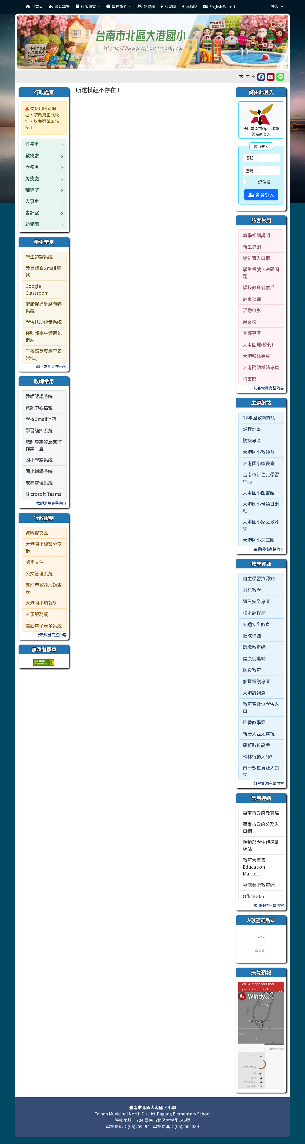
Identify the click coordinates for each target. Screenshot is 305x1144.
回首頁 (34, 6)
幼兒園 (168, 6)
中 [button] (248, 76)
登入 (277, 6)
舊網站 (189, 6)
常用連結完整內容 (269, 905)
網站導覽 (59, 6)
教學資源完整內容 (269, 783)
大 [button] (241, 76)
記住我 (264, 182)
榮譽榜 (146, 6)
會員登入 (261, 194)
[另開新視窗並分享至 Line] (280, 77)
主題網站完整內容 (269, 549)
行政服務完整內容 (51, 634)
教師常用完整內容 (51, 503)
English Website (220, 6)
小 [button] (253, 76)
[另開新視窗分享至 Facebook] (261, 77)
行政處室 (88, 6)
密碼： (251, 171)
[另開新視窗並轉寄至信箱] (270, 77)
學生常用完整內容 (51, 366)
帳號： (251, 158)
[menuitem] (44, 257)
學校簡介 (118, 6)
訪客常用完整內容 (269, 388)
